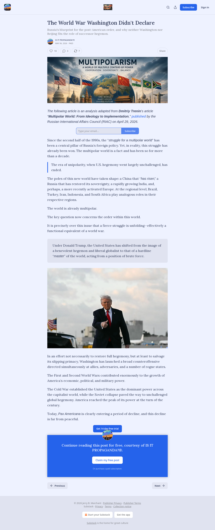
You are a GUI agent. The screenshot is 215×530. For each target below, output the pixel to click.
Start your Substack (97, 515)
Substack (92, 523)
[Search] (168, 7)
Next (160, 485)
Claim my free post (107, 460)
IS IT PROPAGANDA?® (65, 40)
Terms (108, 506)
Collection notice (122, 506)
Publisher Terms (132, 503)
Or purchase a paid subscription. (107, 468)
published (139, 116)
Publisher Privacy (112, 503)
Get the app (123, 514)
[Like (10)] (53, 51)
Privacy (99, 506)
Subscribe (188, 7)
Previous (57, 485)
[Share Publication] (175, 7)
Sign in (205, 7)
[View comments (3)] (65, 51)
